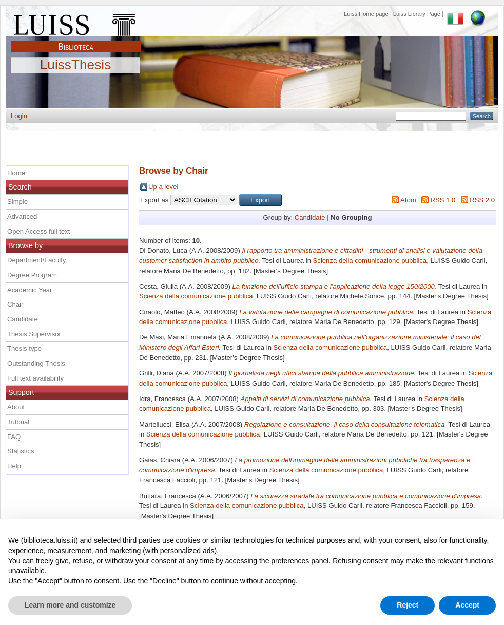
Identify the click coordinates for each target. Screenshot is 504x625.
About (16, 407)
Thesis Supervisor (34, 334)
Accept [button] (467, 605)
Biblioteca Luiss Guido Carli (76, 40)
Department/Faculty (36, 260)
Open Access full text (38, 231)
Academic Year (29, 290)
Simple (17, 201)
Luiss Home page (366, 14)
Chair (15, 304)
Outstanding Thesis (36, 363)
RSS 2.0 (482, 200)
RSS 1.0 (442, 200)
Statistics (20, 451)
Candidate (310, 217)
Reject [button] (407, 605)
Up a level (163, 187)
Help (14, 466)
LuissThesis (75, 65)
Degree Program (32, 275)
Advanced (22, 216)
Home (16, 173)
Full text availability (35, 378)
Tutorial (18, 422)
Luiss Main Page (76, 22)
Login (19, 116)
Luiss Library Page (416, 14)
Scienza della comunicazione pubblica (370, 260)
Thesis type (24, 348)
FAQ (14, 437)
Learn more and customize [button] (70, 605)
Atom (408, 200)
